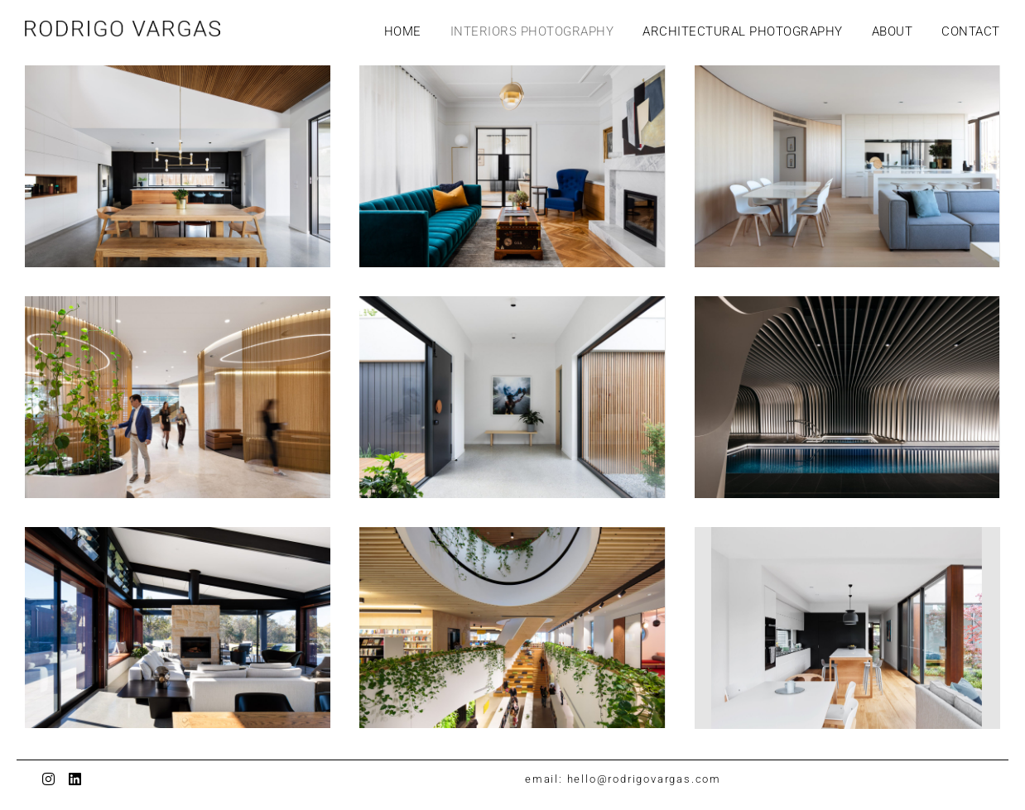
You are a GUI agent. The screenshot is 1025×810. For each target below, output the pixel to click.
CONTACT (970, 31)
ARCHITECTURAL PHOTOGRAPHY (742, 31)
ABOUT (892, 31)
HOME (402, 31)
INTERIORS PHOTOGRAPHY (532, 31)
